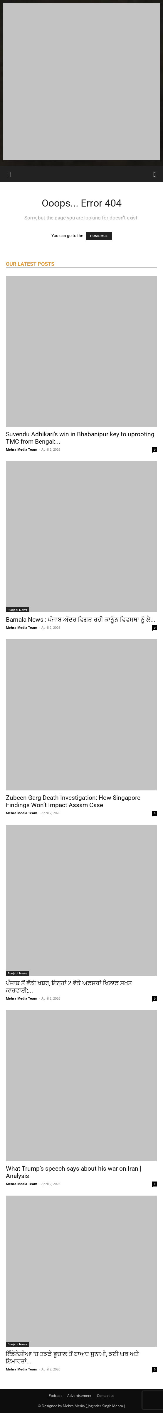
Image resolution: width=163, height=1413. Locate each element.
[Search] (155, 174)
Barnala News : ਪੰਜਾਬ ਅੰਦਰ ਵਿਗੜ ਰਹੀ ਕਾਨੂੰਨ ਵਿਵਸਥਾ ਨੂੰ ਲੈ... (81, 619)
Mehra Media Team (21, 449)
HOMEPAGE (98, 236)
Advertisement (79, 1395)
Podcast (55, 1395)
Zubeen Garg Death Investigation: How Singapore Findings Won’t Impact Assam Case (73, 801)
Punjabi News (17, 610)
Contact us (105, 1395)
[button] (10, 174)
